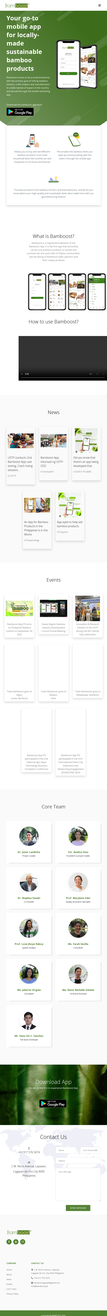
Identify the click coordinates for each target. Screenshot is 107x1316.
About (9, 1274)
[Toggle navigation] (99, 5)
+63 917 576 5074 (40, 1278)
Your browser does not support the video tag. (63, 358)
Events (9, 1284)
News (8, 1279)
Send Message (78, 1207)
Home (9, 1269)
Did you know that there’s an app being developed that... (85, 462)
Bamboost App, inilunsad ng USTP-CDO (52, 462)
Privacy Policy (12, 1293)
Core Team (11, 1289)
